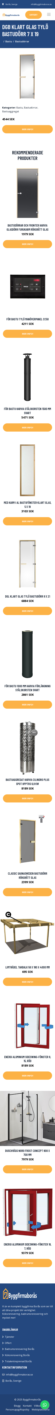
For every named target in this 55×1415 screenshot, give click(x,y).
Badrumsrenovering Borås (19, 1349)
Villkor (37, 1405)
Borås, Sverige (11, 4)
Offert (8, 1343)
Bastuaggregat (10, 111)
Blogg (17, 1405)
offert (33, 14)
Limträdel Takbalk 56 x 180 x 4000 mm (27, 967)
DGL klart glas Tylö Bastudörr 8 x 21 (27, 596)
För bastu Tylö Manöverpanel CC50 (27, 319)
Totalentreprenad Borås (18, 1361)
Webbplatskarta (40, 1409)
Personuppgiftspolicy (17, 1409)
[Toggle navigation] (49, 14)
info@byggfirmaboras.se (41, 4)
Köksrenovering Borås (17, 1355)
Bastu (8, 41)
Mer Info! (27, 129)
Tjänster (9, 1336)
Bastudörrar (22, 41)
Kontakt (27, 1405)
